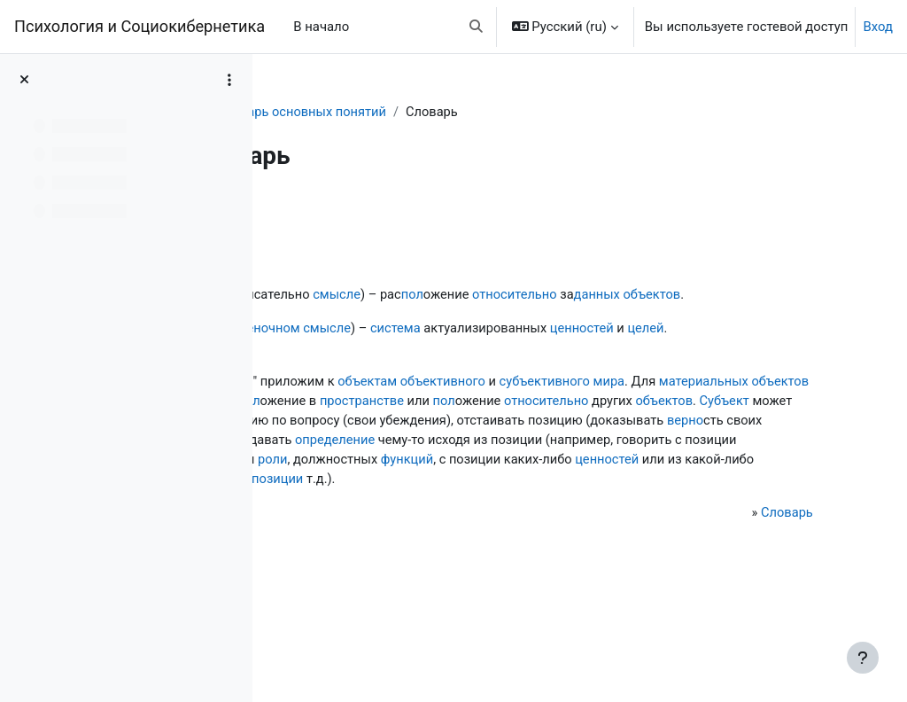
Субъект (599, 463)
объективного (601, 423)
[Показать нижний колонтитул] (863, 658)
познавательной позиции (705, 542)
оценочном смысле (447, 349)
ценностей (743, 349)
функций (762, 522)
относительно (674, 295)
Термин (325, 423)
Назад (317, 215)
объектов (331, 316)
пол (570, 295)
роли (626, 522)
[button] (476, 26)
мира (771, 423)
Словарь (313, 113)
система (553, 349)
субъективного (705, 423)
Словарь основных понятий (446, 113)
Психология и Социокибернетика (139, 26)
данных (758, 295)
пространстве (704, 443)
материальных (376, 443)
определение (531, 503)
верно (723, 482)
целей (320, 370)
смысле (493, 295)
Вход (878, 27)
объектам (524, 423)
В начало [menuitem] (321, 27)
